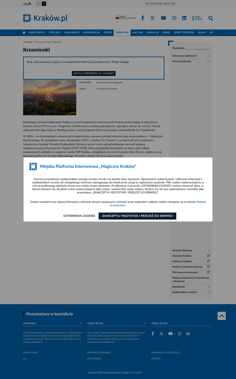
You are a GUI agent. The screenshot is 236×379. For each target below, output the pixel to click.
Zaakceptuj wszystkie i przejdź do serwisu (138, 216)
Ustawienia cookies (79, 216)
